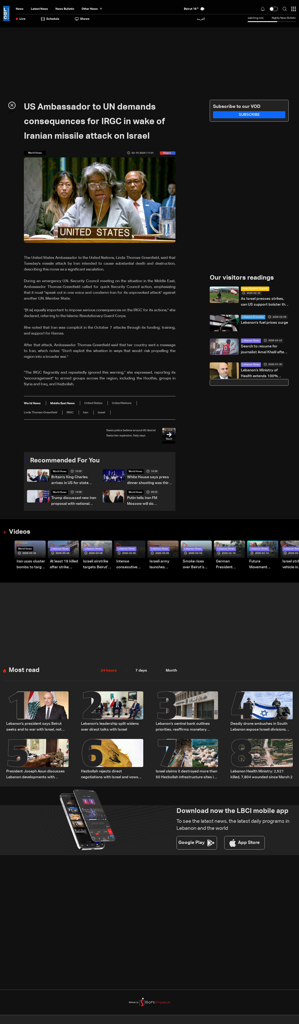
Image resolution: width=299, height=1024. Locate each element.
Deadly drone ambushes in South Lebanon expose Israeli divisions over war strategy (258, 727)
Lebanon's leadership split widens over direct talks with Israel (110, 727)
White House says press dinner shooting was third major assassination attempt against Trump (149, 481)
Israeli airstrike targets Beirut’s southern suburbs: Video (96, 565)
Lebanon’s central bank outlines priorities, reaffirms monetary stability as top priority (183, 727)
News (19, 8)
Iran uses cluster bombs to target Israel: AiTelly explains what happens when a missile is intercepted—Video (31, 565)
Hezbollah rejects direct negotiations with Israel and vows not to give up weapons (109, 775)
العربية (201, 18)
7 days (141, 671)
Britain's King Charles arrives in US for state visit (69, 481)
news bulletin (64, 8)
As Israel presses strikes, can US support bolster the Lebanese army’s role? (264, 302)
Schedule (50, 19)
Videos (20, 532)
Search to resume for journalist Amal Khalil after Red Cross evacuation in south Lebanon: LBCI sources (263, 350)
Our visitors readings (243, 278)
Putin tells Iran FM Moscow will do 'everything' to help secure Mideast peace (149, 501)
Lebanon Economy (253, 317)
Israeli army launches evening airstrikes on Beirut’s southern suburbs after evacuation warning (161, 565)
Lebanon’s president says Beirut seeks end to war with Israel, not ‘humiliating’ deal (34, 727)
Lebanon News (251, 341)
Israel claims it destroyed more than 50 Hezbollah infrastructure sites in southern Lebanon (186, 775)
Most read (24, 670)
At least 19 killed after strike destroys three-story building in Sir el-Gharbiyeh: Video (64, 565)
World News (59, 472)
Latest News (39, 8)
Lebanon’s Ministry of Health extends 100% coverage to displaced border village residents (261, 374)
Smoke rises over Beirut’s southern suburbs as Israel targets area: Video (194, 565)
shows (82, 19)
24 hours (109, 671)
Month (171, 671)
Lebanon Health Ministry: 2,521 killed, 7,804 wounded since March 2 (261, 774)
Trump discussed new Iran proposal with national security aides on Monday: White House (73, 501)
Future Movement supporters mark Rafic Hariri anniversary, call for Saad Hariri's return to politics (263, 565)
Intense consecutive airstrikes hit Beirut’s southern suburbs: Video (129, 565)
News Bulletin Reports (255, 289)
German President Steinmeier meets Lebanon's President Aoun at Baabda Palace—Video (229, 565)
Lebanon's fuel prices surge (264, 323)
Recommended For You (66, 460)
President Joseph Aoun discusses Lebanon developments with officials (35, 775)
